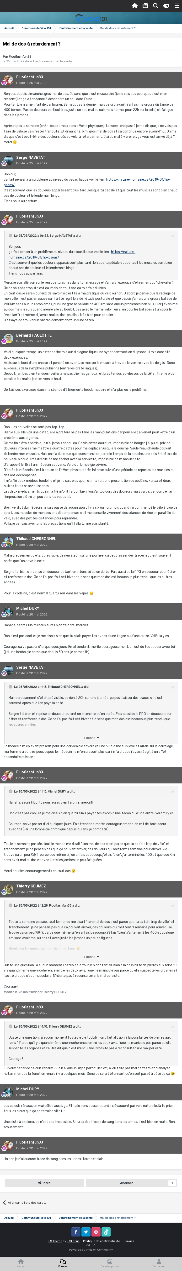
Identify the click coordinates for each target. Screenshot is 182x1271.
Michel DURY (27, 608)
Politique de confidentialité (101, 1241)
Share (44, 1183)
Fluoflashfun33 (20, 56)
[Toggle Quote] (11, 235)
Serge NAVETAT (30, 157)
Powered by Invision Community (91, 1249)
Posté (31, 83)
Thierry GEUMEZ (31, 886)
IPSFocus (73, 1241)
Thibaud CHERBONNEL (36, 538)
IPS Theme (55, 1241)
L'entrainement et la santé (52, 61)
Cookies (128, 1241)
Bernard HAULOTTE (34, 335)
